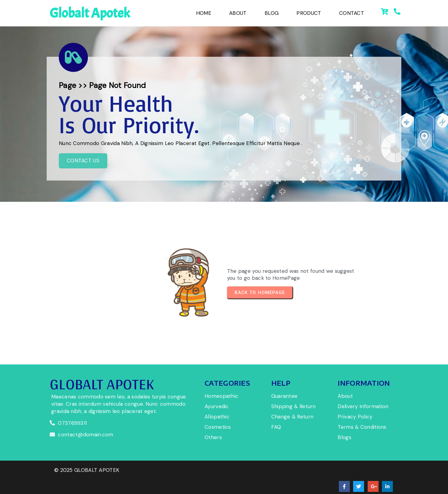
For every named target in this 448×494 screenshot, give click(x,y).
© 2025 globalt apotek (86, 480)
